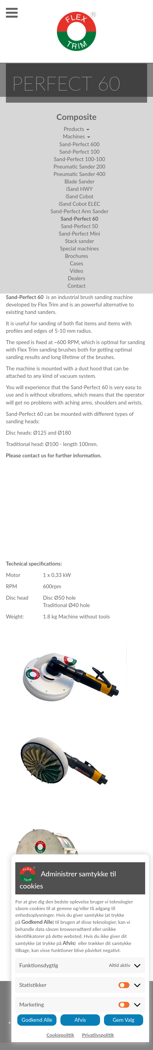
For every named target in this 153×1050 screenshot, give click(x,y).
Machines (76, 136)
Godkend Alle (37, 1020)
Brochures (76, 256)
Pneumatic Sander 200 (79, 166)
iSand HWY (79, 189)
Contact (76, 286)
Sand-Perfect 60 (79, 219)
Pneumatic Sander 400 (79, 174)
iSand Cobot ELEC (79, 204)
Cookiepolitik (60, 1035)
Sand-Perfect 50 (79, 226)
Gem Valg (123, 1020)
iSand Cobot (79, 196)
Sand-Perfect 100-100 (79, 159)
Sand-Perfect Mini (79, 233)
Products (76, 129)
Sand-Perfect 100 (79, 152)
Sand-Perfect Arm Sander (80, 211)
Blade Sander (79, 181)
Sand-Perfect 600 (79, 144)
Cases (76, 263)
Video (76, 271)
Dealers (76, 278)
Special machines (79, 248)
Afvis (80, 1020)
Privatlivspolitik (98, 1035)
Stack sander (79, 241)
